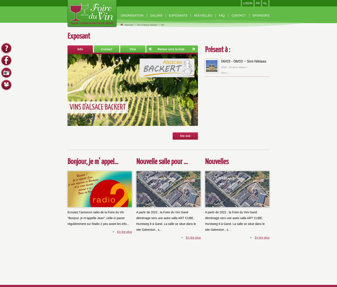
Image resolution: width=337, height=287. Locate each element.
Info (162, 25)
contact (238, 15)
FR (258, 3)
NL (265, 3)
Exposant (128, 25)
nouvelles (203, 15)
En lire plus (124, 232)
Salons (156, 15)
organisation (132, 15)
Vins (133, 49)
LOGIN (248, 3)
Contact (106, 49)
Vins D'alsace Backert (147, 25)
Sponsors (261, 15)
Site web (185, 135)
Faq (222, 15)
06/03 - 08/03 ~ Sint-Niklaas (243, 61)
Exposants (178, 15)
